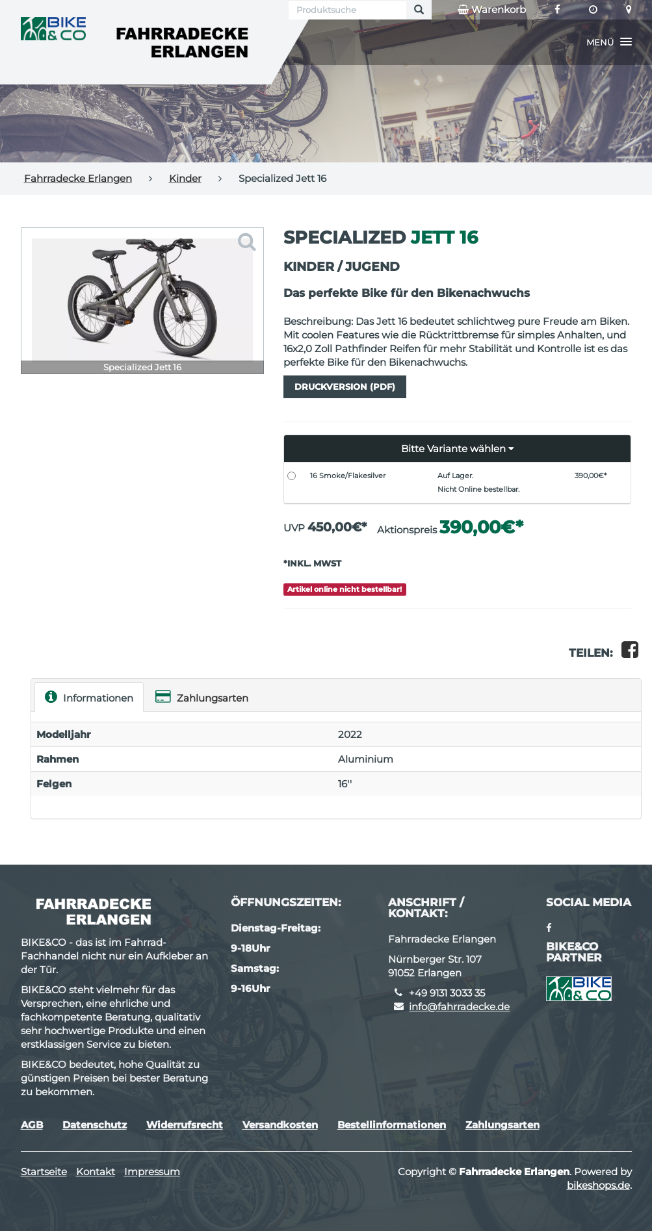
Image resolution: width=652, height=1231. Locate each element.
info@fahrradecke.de (459, 1006)
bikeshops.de (598, 1185)
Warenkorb (492, 9)
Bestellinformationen (391, 1125)
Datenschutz (94, 1125)
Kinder (185, 178)
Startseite (44, 1171)
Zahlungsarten (201, 696)
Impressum (152, 1171)
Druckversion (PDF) (344, 386)
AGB (32, 1125)
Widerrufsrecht (184, 1125)
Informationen (89, 696)
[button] (609, 42)
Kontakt (95, 1171)
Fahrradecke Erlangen (78, 178)
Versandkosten (280, 1125)
